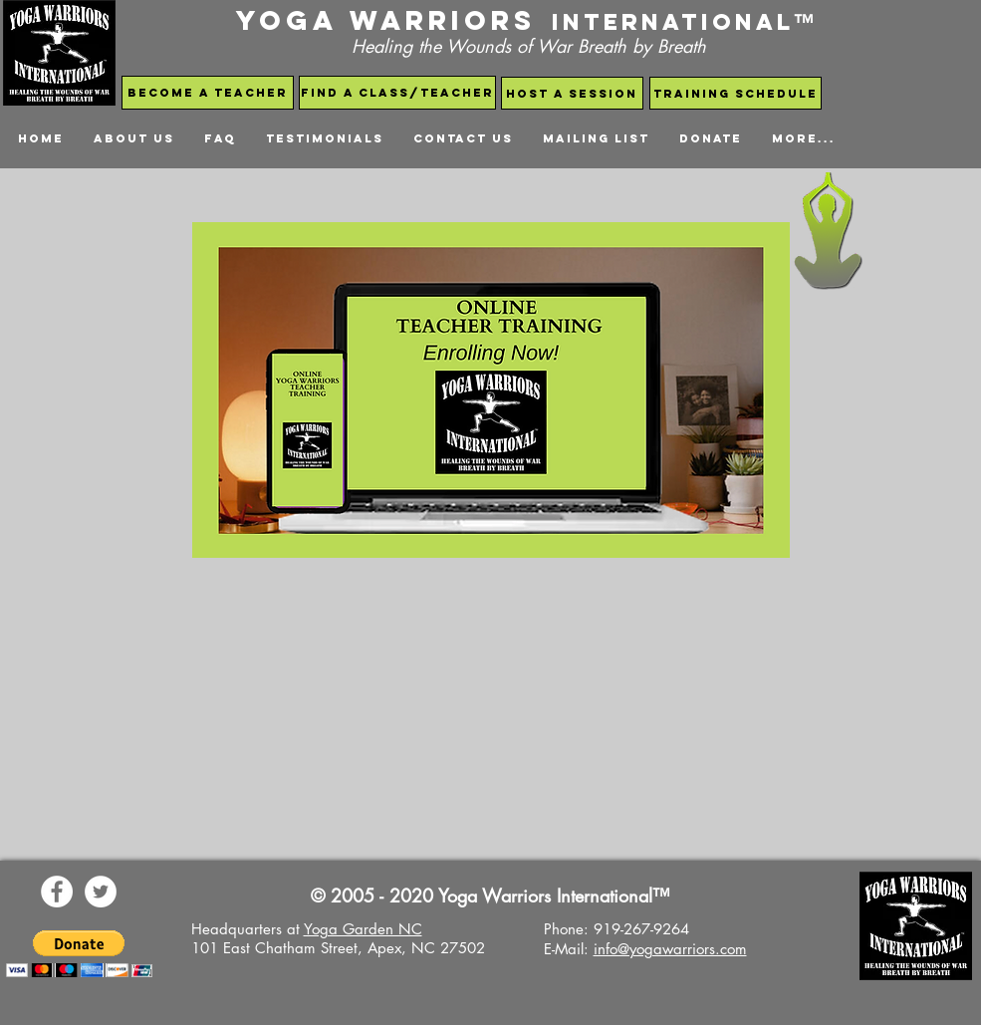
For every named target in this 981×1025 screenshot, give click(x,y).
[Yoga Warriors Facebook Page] (57, 891)
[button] (79, 953)
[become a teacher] (208, 93)
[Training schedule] (735, 93)
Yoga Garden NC (363, 928)
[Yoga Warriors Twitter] (101, 891)
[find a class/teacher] (397, 93)
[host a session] (572, 93)
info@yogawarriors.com (670, 948)
